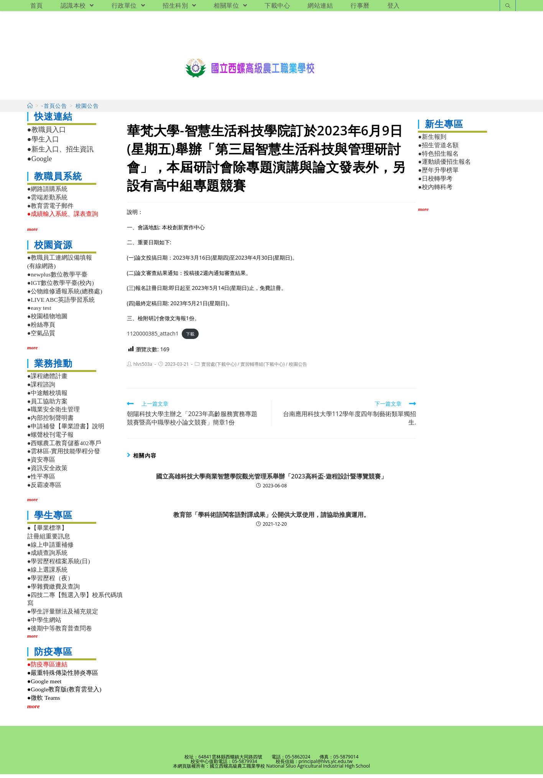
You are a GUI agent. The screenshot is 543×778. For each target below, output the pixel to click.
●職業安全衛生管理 (53, 413)
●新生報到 (432, 140)
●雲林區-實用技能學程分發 (63, 455)
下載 (190, 337)
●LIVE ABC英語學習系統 (61, 303)
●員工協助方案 (47, 404)
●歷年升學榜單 (438, 174)
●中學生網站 (44, 623)
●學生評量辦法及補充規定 (62, 615)
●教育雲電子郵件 (50, 209)
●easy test (39, 311)
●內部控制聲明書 (50, 421)
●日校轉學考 (435, 182)
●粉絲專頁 (41, 328)
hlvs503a (142, 368)
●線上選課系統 (47, 573)
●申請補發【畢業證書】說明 (65, 430)
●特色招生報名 (438, 157)
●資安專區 (41, 463)
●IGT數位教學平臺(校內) (60, 286)
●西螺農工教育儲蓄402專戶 (64, 446)
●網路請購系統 (47, 192)
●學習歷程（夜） (50, 582)
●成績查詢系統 (47, 556)
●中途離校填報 (47, 396)
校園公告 (298, 368)
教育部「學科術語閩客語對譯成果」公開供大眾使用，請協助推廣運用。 (271, 518)
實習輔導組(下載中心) (262, 368)
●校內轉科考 (435, 191)
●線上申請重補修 (50, 548)
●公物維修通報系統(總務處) (64, 294)
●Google (39, 162)
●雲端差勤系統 (47, 200)
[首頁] (30, 109)
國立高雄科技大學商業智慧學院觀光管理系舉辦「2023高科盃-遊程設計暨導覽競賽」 (271, 480)
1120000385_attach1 (153, 337)
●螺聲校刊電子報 (50, 438)
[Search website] (507, 6)
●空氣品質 (41, 337)
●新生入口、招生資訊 (60, 153)
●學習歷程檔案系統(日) (58, 565)
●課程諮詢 (41, 388)
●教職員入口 (46, 133)
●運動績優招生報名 (444, 165)
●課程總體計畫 (47, 380)
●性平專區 (41, 480)
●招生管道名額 (438, 148)
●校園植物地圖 (47, 320)
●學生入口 (43, 143)
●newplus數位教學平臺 (57, 278)
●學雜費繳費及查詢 (53, 590)
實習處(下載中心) (218, 368)
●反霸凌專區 (44, 488)
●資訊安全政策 (47, 472)
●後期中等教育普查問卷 (59, 632)
